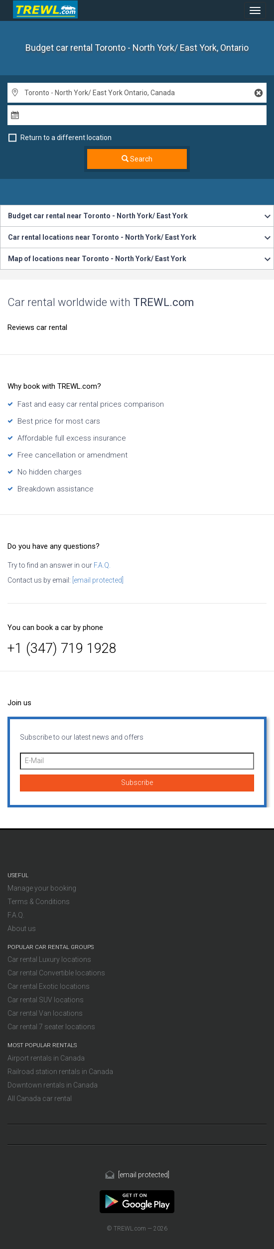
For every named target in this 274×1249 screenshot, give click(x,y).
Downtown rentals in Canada (52, 1085)
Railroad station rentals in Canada (60, 1072)
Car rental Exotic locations (48, 986)
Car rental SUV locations (45, 1000)
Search (137, 159)
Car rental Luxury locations (49, 959)
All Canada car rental (39, 1098)
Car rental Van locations (45, 1013)
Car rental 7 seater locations (51, 1027)
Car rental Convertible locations (56, 973)
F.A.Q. (101, 565)
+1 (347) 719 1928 (62, 648)
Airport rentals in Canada (46, 1058)
